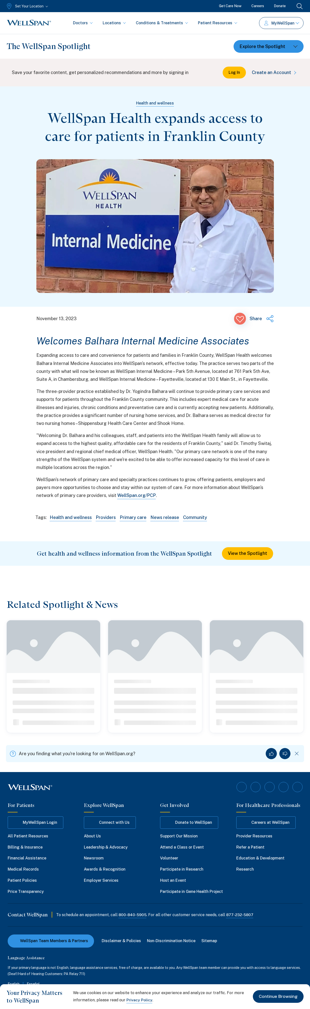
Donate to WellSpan (189, 823)
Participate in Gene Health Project (191, 891)
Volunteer (169, 858)
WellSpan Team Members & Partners (51, 940)
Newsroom (94, 858)
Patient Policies (22, 880)
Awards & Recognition (104, 869)
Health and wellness (155, 103)
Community (195, 517)
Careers (257, 6)
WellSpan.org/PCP (136, 495)
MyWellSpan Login (35, 823)
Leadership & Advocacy (106, 847)
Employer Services (101, 880)
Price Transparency (26, 891)
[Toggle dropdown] (269, 46)
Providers (106, 517)
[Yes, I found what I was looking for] (271, 753)
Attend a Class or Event (182, 847)
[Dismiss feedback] (296, 753)
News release (165, 517)
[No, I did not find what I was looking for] (284, 753)
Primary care (133, 517)
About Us (92, 836)
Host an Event (173, 880)
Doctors (83, 23)
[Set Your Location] (27, 6)
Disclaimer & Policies (121, 940)
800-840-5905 (133, 914)
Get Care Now (230, 6)
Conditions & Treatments (162, 23)
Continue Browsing (278, 996)
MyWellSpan (281, 23)
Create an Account (275, 72)
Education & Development (260, 858)
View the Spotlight (247, 553)
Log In (234, 72)
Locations (114, 23)
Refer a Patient (250, 847)
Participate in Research (181, 869)
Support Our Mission (179, 836)
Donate (280, 6)
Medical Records (23, 869)
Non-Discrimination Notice (171, 940)
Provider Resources (254, 836)
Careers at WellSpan (265, 823)
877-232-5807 (241, 914)
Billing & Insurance (25, 847)
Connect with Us (110, 823)
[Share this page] (262, 319)
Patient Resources (217, 23)
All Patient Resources (28, 836)
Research (245, 869)
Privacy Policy (139, 1000)
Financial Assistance (27, 858)
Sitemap (209, 940)
